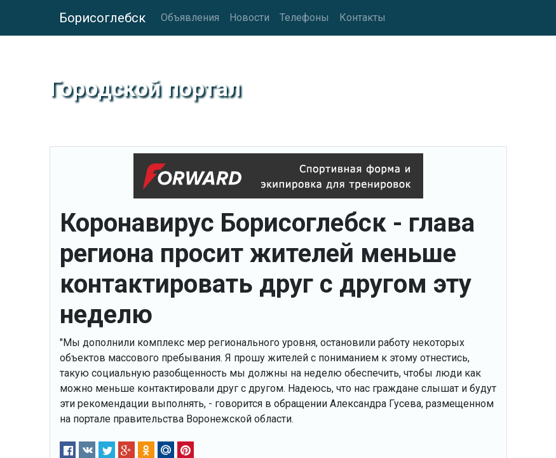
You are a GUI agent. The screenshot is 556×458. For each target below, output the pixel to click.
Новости (249, 17)
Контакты (362, 17)
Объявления (190, 17)
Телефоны (304, 17)
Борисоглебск (102, 17)
